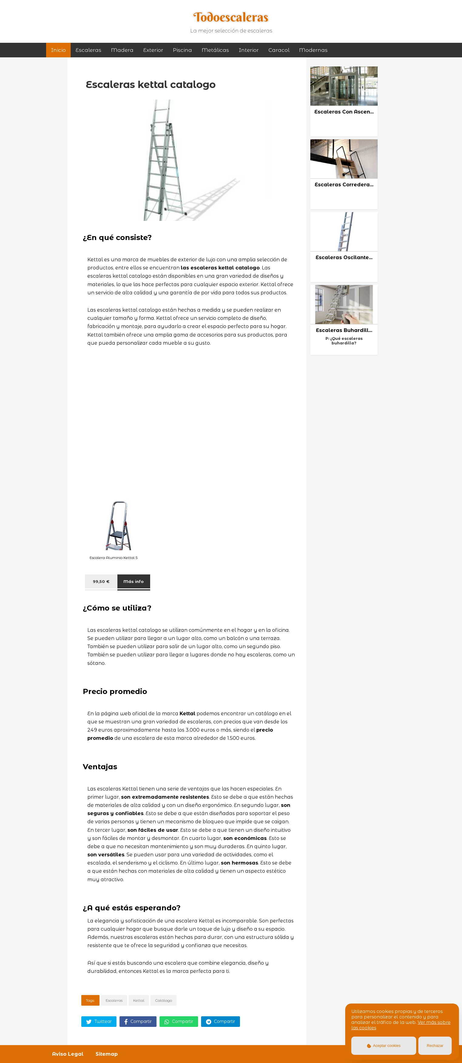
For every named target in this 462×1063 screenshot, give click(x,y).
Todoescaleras (231, 17)
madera (122, 50)
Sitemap (107, 1054)
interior (249, 50)
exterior (153, 50)
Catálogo (163, 1000)
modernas (313, 50)
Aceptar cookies (384, 1045)
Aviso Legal (67, 1054)
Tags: (90, 1000)
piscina (182, 50)
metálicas (215, 50)
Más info (133, 581)
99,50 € (101, 581)
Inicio (58, 50)
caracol (278, 50)
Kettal (138, 1000)
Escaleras (88, 50)
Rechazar (435, 1045)
